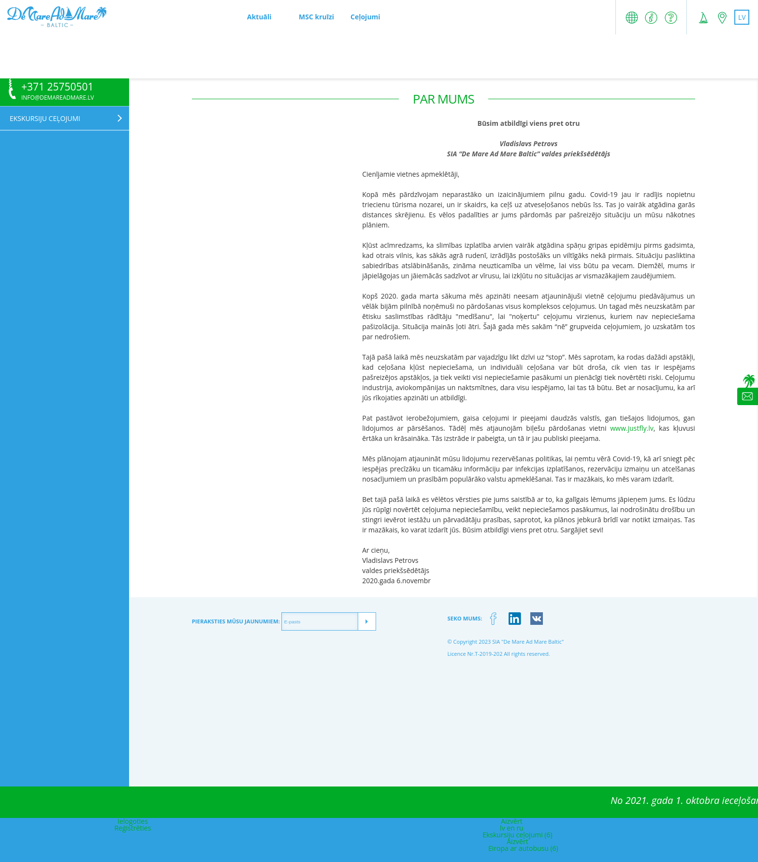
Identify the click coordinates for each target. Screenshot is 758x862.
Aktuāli (259, 16)
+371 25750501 (57, 86)
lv (742, 17)
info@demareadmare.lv (57, 97)
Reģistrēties (132, 827)
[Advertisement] (379, 56)
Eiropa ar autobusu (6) (523, 848)
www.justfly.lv (631, 428)
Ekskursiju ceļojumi (45, 118)
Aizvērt (512, 821)
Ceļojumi (365, 16)
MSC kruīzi (316, 16)
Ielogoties (132, 821)
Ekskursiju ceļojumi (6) (517, 834)
